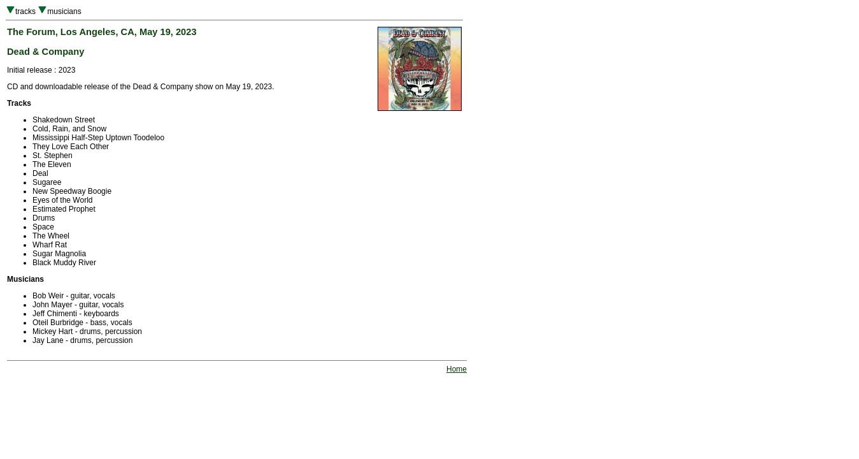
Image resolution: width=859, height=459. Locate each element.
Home (456, 369)
